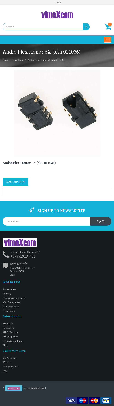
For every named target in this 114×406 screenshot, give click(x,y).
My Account (9, 358)
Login (57, 2)
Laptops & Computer (14, 298)
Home (6, 60)
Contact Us (9, 328)
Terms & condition (12, 341)
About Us (8, 323)
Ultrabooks (9, 311)
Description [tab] (15, 182)
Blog (5, 345)
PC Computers (11, 306)
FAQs (5, 371)
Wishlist (7, 362)
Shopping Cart (10, 366)
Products (18, 60)
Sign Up (101, 221)
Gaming (7, 293)
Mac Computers (11, 302)
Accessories (9, 289)
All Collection (10, 332)
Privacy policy (10, 336)
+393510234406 (22, 256)
